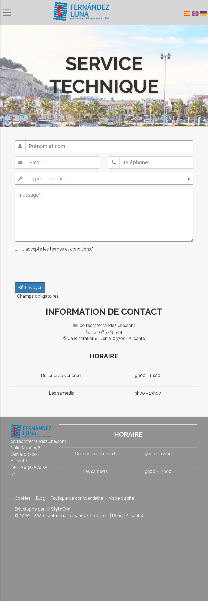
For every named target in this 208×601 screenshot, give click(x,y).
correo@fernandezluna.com (104, 325)
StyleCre (58, 509)
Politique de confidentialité (76, 498)
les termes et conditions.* (67, 249)
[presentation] (56, 267)
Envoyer (29, 287)
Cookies (23, 498)
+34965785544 (104, 331)
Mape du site (121, 498)
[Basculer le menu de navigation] (7, 13)
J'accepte (58, 249)
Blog (40, 498)
